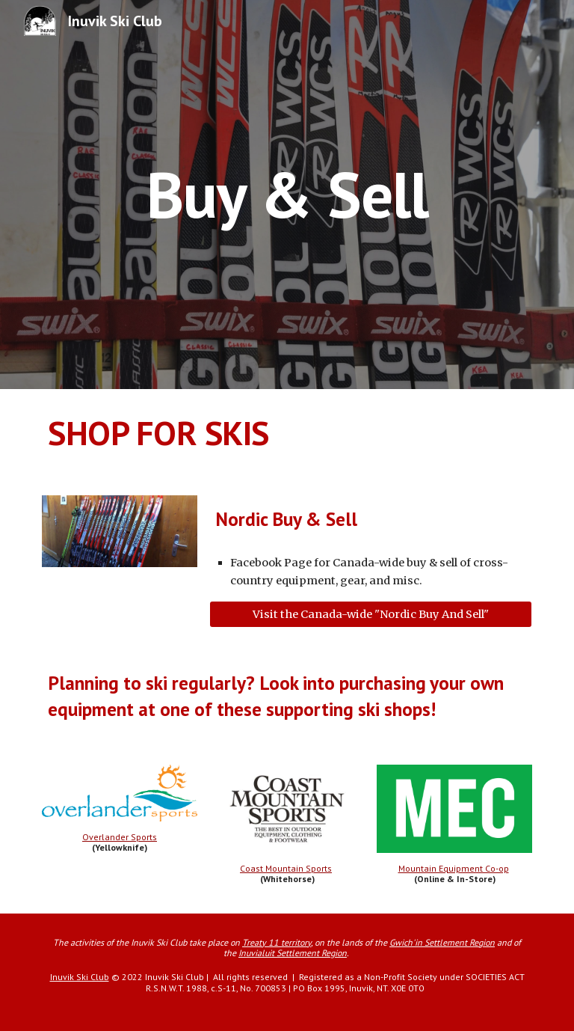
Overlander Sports (119, 836)
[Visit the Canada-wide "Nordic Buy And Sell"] (370, 613)
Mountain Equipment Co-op (453, 868)
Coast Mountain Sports (286, 868)
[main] (286, 194)
